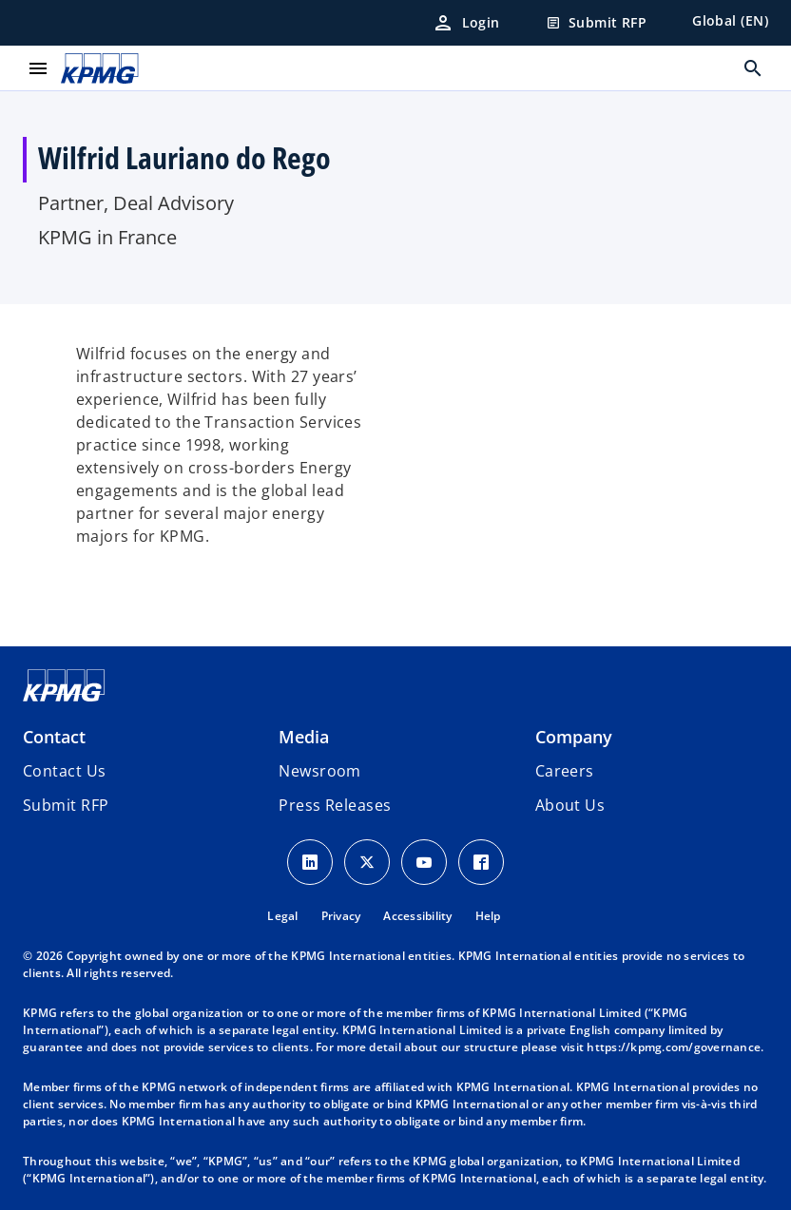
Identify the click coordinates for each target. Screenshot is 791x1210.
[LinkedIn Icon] (310, 862)
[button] (65, 805)
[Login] (466, 22)
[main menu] (38, 68)
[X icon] (367, 862)
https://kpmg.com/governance (674, 1047)
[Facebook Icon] (481, 862)
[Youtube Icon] (424, 862)
